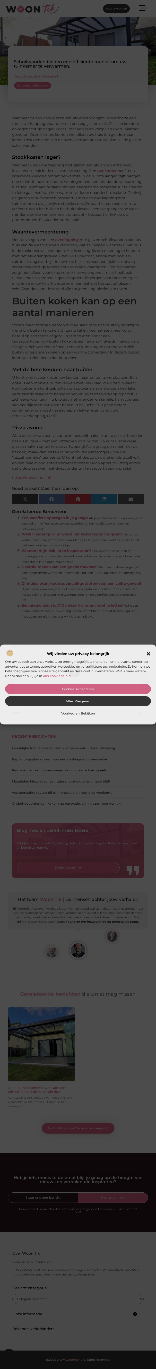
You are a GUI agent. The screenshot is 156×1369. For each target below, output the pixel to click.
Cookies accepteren (78, 689)
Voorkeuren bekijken (78, 713)
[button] (148, 653)
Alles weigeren (78, 701)
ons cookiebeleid (57, 676)
